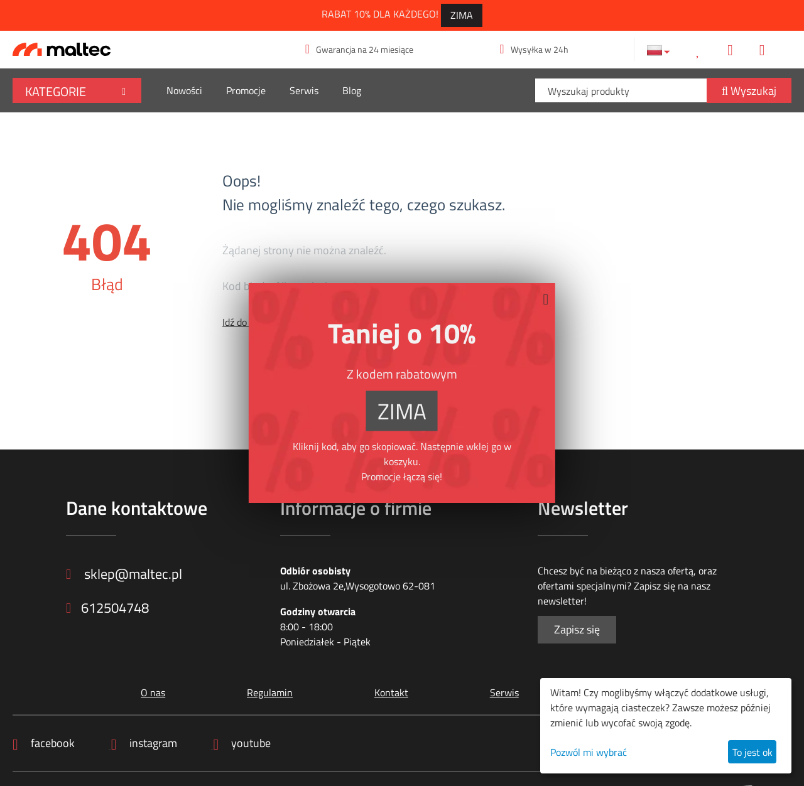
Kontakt (388, 692)
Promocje (246, 90)
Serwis (304, 90)
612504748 (110, 610)
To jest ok (752, 752)
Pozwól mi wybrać (588, 752)
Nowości (184, 90)
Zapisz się (577, 629)
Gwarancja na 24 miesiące (359, 49)
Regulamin (267, 692)
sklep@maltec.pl (128, 574)
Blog (351, 90)
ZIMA (461, 15)
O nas (150, 692)
